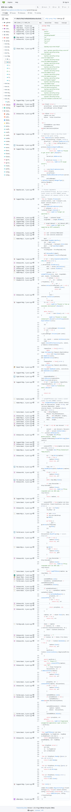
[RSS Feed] (38, 7)
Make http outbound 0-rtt (24, 239)
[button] (33, 28)
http (55, 18)
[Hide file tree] (3, 18)
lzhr (5, 7)
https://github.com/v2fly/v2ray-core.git (16, 10)
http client (19, 26)
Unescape (64, 23)
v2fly (11, 7)
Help (16, 2)
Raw (40, 23)
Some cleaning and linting (24, 219)
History (56, 23)
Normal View (48, 23)
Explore (10, 2)
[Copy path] (63, 18)
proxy (51, 18)
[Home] (3, 2)
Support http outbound (23, 30)
